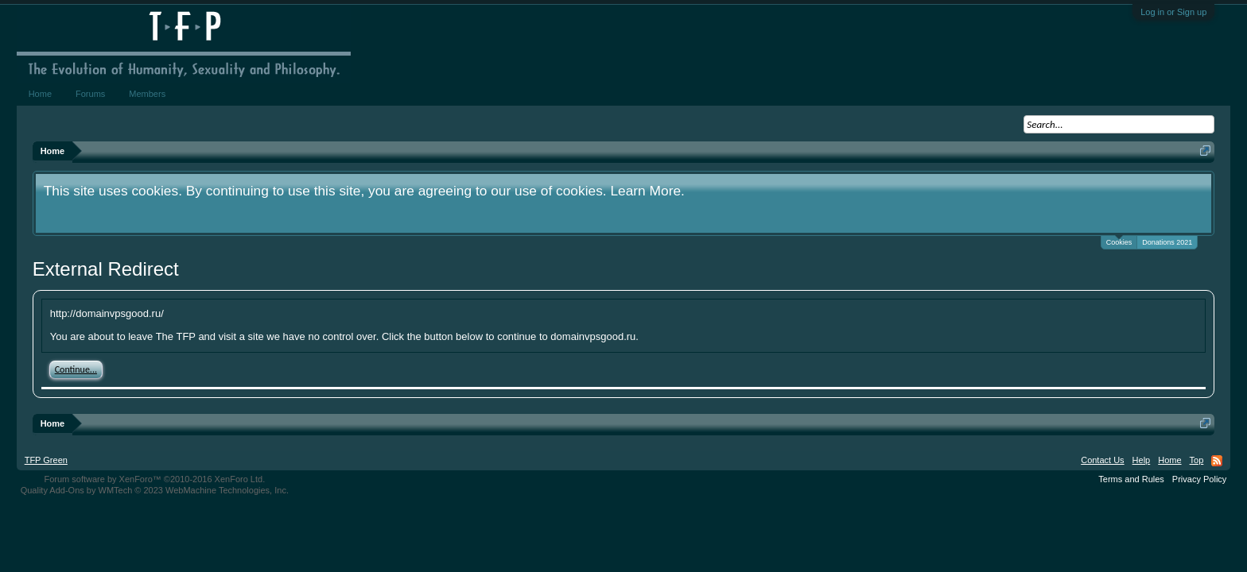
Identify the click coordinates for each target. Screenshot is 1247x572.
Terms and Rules (1131, 479)
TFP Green (46, 460)
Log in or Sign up (1173, 12)
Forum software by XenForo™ (154, 479)
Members (147, 94)
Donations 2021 (1167, 242)
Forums (90, 94)
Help (1141, 460)
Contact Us (1102, 460)
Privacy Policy (1199, 479)
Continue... (76, 369)
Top (1197, 460)
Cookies (1119, 241)
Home (40, 94)
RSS (1216, 460)
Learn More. (647, 191)
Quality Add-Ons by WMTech (155, 490)
